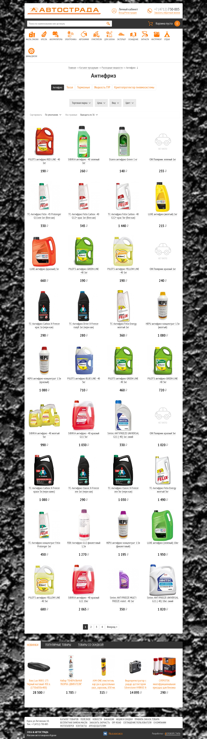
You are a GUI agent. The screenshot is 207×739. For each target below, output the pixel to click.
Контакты (81, 725)
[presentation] (33, 645)
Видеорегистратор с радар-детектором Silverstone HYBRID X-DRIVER (135, 686)
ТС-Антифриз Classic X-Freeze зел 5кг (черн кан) (123, 489)
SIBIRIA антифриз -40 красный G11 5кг (83, 435)
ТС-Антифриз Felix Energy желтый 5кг (162, 489)
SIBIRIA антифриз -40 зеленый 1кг (83, 161)
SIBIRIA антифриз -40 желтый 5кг (44, 435)
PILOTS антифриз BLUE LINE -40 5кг (83, 380)
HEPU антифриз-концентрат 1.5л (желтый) (162, 325)
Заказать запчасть (99, 722)
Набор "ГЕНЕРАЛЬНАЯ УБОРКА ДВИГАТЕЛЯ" (71, 682)
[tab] (33, 645)
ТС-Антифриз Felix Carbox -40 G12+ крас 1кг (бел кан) (83, 215)
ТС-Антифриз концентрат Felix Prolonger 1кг (44, 544)
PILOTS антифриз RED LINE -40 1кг (44, 161)
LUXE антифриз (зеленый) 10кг (162, 543)
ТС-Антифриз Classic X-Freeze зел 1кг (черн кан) (83, 489)
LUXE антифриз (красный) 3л (44, 269)
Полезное (86, 719)
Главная (72, 67)
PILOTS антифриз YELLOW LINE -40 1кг (123, 270)
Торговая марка (79, 103)
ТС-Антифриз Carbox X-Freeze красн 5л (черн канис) (44, 489)
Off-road (116, 722)
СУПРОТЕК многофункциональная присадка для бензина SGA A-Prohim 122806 (164, 686)
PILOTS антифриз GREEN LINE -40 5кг (163, 380)
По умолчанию (51, 114)
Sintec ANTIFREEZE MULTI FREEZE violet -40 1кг (123, 599)
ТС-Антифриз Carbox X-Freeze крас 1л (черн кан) (44, 325)
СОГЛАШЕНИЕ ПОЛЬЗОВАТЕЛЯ (137, 722)
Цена (99, 103)
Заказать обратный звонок (167, 12)
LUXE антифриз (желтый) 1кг (162, 214)
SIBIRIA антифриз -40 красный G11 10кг (83, 599)
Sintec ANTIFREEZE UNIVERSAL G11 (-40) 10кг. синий (162, 599)
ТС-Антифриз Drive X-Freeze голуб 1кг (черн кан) (83, 325)
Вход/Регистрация (128, 12)
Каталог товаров (69, 719)
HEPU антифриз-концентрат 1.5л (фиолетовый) (123, 544)
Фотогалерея (67, 725)
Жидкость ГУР (102, 87)
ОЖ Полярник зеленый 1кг (163, 159)
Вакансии (109, 719)
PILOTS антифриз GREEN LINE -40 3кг (123, 380)
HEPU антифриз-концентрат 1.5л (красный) (44, 380)
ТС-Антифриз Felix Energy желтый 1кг (123, 325)
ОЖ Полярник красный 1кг (163, 269)
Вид (114, 103)
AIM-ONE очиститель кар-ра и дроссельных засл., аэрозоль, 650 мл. (103, 684)
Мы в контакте (116, 733)
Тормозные (83, 87)
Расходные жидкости (112, 67)
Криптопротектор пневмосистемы (134, 87)
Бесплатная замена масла (73, 722)
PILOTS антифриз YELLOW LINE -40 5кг (44, 599)
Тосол (69, 87)
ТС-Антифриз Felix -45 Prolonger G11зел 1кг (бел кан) (44, 215)
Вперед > (112, 627)
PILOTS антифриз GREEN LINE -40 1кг (84, 270)
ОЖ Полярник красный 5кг (163, 433)
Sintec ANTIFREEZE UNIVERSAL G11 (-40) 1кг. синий (123, 435)
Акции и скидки (124, 719)
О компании (159, 722)
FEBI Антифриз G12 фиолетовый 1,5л (83, 544)
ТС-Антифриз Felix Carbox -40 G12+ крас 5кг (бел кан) (123, 215)
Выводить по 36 (87, 114)
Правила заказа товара (147, 719)
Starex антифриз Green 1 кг (123, 159)
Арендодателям (97, 725)
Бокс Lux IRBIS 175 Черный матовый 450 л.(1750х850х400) (38, 684)
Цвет (128, 103)
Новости (97, 719)
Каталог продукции (88, 67)
